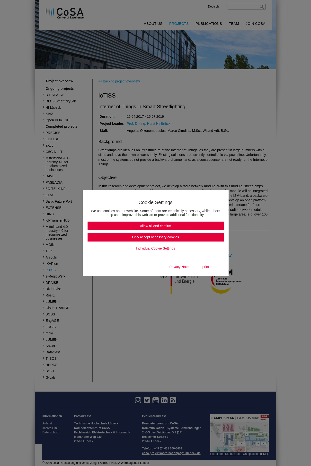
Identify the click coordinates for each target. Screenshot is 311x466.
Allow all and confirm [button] (155, 226)
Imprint (204, 267)
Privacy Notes (179, 267)
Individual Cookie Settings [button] (155, 248)
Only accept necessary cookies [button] (155, 237)
